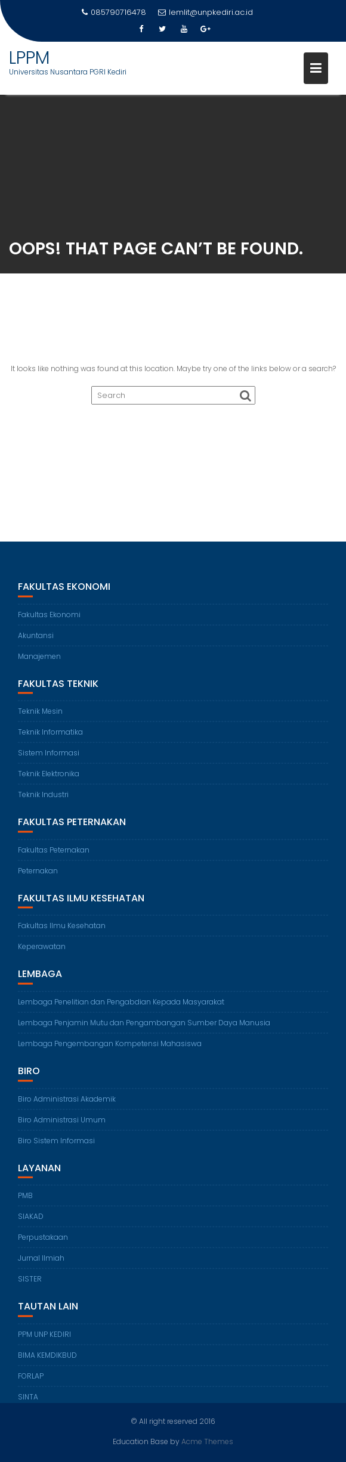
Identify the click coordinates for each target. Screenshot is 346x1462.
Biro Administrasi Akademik (67, 1105)
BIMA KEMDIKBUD (47, 1361)
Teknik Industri (43, 801)
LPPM (29, 57)
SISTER (30, 1285)
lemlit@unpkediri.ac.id (205, 12)
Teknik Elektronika (48, 780)
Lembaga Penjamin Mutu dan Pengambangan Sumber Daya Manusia (144, 1029)
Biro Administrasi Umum (62, 1126)
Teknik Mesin (40, 718)
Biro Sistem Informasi (56, 1146)
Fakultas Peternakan (53, 856)
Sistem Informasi (48, 759)
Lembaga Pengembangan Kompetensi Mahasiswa (110, 1050)
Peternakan (38, 877)
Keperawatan (42, 953)
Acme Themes (207, 1441)
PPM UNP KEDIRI (44, 1340)
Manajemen (39, 662)
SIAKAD (31, 1223)
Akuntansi (36, 641)
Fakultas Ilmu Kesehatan (62, 932)
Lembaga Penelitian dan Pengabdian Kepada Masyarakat (121, 1008)
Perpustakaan (43, 1244)
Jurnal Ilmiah (41, 1264)
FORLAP (31, 1382)
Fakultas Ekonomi (49, 620)
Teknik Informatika (50, 738)
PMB (25, 1202)
